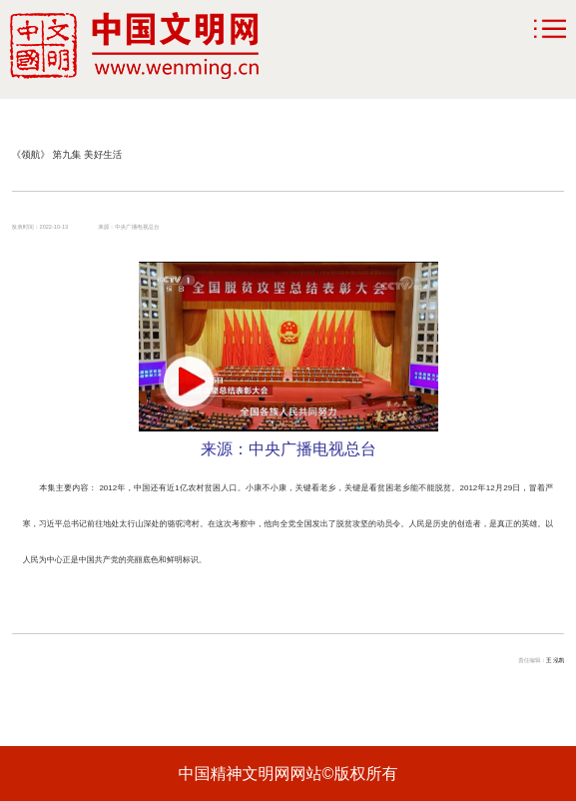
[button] (189, 381)
